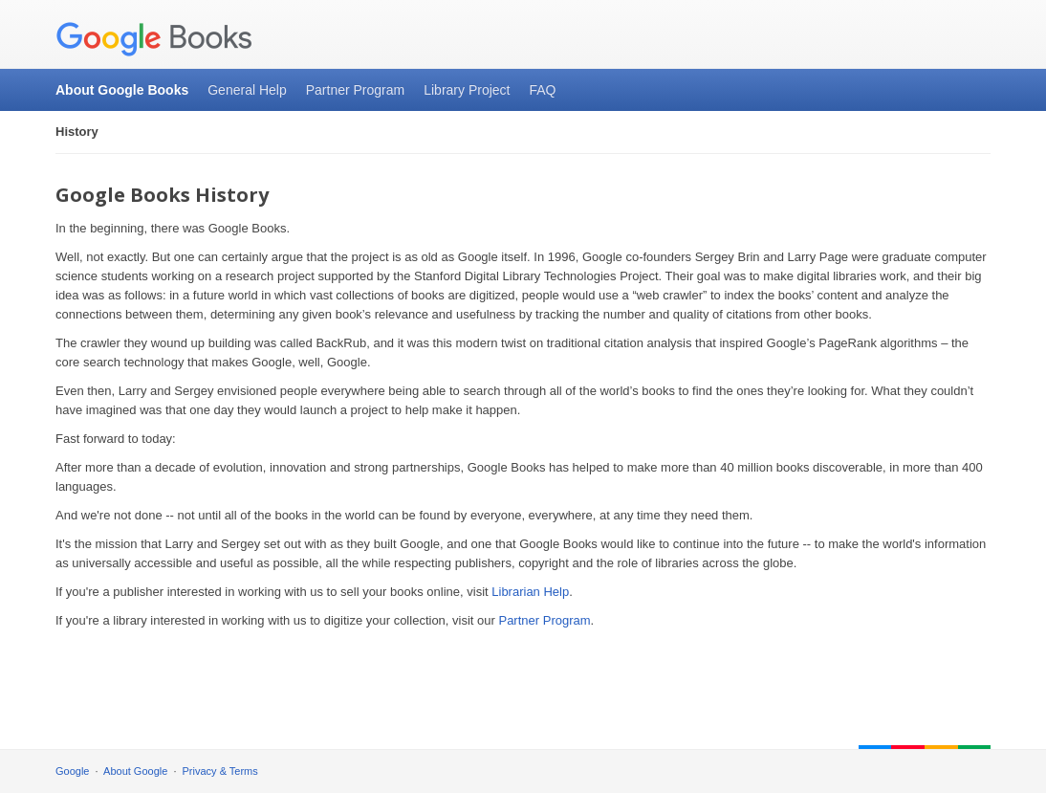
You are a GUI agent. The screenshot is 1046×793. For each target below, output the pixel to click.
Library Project (467, 90)
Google (72, 771)
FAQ (542, 90)
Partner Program (355, 90)
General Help (247, 90)
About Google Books (121, 90)
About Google (135, 771)
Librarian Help (530, 591)
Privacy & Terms (220, 771)
